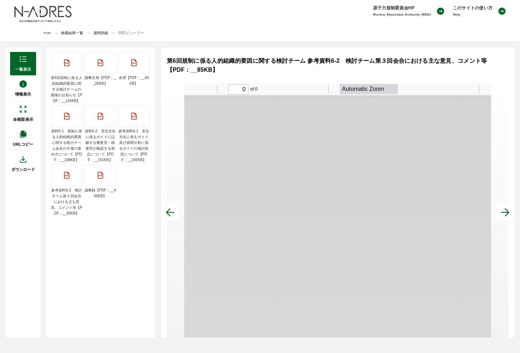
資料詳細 (101, 33)
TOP (47, 33)
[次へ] (505, 212)
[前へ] (170, 212)
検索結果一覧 (72, 33)
